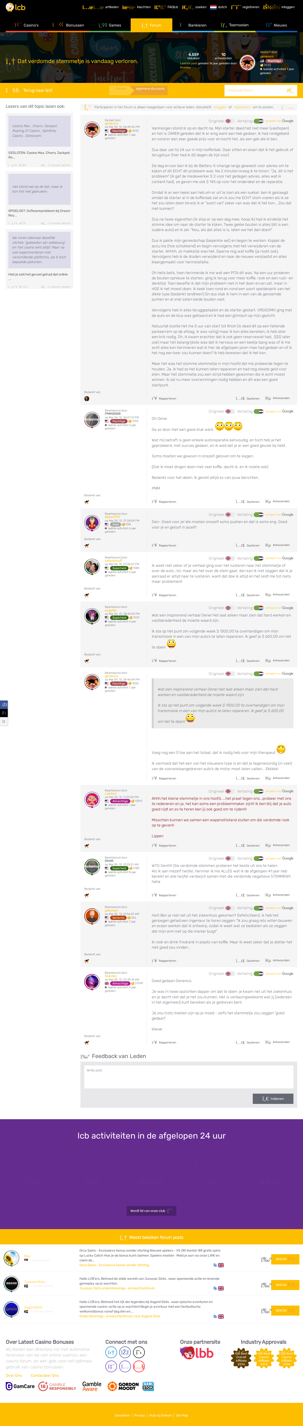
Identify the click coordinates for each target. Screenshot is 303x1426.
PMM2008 (113, 414)
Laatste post (189, 63)
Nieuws (276, 31)
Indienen (277, 1099)
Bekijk (285, 1258)
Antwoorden (281, 398)
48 (264, 1283)
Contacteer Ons (45, 1375)
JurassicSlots (34, 1282)
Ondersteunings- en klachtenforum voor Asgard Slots (119, 1316)
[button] (218, 1265)
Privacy (137, 1413)
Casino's (27, 31)
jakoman (111, 910)
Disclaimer (115, 1413)
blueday (185, 67)
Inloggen (219, 107)
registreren (242, 107)
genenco (267, 56)
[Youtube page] (139, 1366)
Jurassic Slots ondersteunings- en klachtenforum (117, 1288)
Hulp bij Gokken (163, 1413)
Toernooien (235, 30)
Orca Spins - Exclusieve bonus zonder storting (114, 1265)
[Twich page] (111, 1366)
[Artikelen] (103, 10)
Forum (152, 31)
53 (264, 1309)
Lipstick (111, 794)
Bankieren (193, 31)
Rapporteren (164, 398)
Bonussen (68, 31)
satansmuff (113, 561)
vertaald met (279, 121)
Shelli (109, 861)
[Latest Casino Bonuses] (20, 10)
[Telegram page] (111, 1352)
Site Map (189, 1413)
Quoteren (247, 398)
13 (264, 1257)
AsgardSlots (33, 1307)
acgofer (111, 610)
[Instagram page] (125, 1366)
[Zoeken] (291, 90)
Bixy (27, 1256)
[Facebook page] (125, 1352)
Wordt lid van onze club (151, 1211)
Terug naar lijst (29, 90)
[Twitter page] (139, 1352)
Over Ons (14, 1375)
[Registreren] (248, 10)
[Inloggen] (281, 10)
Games (110, 31)
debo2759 (112, 517)
